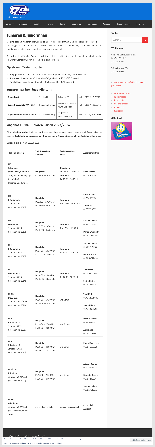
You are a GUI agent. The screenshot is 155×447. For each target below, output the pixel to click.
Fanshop (140, 24)
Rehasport (107, 24)
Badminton (76, 24)
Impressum (118, 111)
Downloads (119, 100)
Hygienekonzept (121, 103)
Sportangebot (120, 96)
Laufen (63, 24)
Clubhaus (23, 24)
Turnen (51, 24)
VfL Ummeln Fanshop (123, 93)
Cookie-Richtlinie (57, 443)
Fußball (37, 24)
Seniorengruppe (123, 24)
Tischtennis (92, 24)
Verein (10, 24)
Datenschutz (119, 107)
